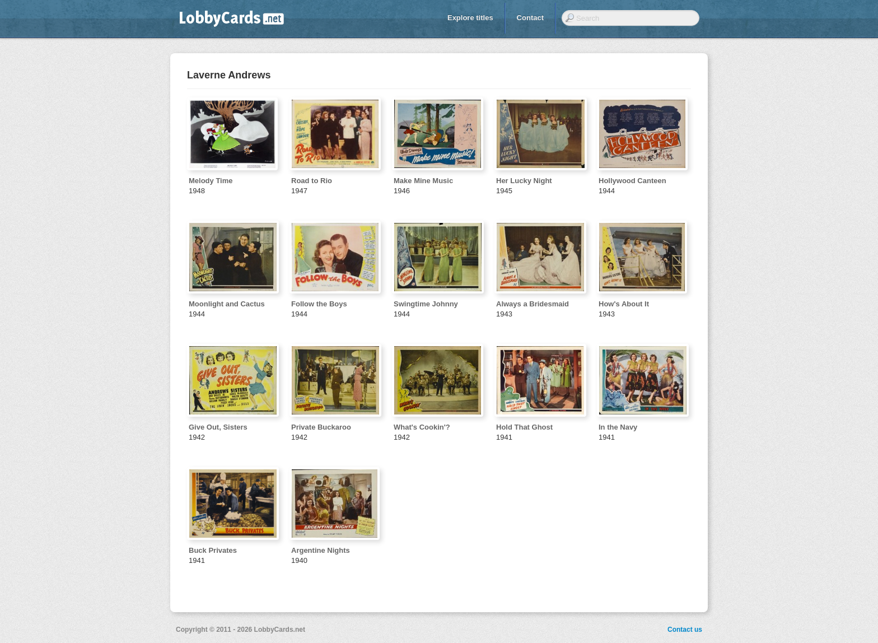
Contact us (684, 629)
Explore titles (470, 17)
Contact (530, 17)
